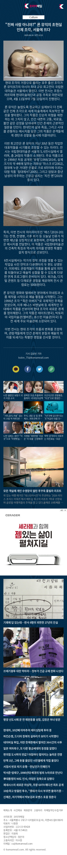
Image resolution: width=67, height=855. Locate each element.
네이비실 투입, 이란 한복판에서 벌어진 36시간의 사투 (32, 742)
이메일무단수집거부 (53, 810)
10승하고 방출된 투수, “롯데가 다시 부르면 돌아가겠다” (32, 791)
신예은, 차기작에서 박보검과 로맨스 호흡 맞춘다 (29, 797)
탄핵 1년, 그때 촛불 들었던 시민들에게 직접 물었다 (31, 760)
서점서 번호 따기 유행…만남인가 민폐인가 (26, 766)
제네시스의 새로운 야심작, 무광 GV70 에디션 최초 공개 (33, 785)
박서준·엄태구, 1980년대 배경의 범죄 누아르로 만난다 (33, 773)
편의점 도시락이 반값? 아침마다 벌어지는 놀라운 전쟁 (32, 754)
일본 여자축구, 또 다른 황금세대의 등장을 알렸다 (30, 748)
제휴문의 (28, 810)
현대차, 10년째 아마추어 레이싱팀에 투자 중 (27, 730)
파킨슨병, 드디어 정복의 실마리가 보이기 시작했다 (31, 736)
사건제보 (18, 810)
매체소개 (7, 810)
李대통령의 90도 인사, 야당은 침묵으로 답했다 (28, 779)
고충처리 (38, 810)
